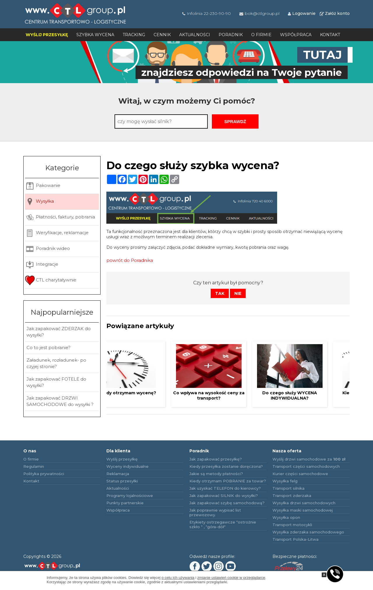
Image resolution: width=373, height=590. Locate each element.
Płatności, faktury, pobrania (60, 217)
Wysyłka (39, 201)
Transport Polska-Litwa (295, 539)
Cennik (162, 34)
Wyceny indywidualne (127, 466)
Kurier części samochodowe (300, 473)
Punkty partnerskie (125, 502)
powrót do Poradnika (129, 260)
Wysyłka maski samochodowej (302, 510)
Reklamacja (117, 473)
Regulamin (33, 466)
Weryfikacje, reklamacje (57, 233)
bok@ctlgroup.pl (258, 13)
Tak (219, 293)
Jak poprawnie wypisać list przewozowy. (215, 512)
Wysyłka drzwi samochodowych (303, 502)
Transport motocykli (292, 524)
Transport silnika (288, 488)
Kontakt (330, 34)
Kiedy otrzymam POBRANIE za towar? (227, 481)
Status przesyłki (122, 481)
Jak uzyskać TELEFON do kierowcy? (225, 488)
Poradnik (231, 34)
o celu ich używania (177, 577)
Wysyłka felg (285, 481)
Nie (237, 293)
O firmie (261, 34)
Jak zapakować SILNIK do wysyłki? (223, 495)
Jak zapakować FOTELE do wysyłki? (56, 382)
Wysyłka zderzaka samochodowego (308, 532)
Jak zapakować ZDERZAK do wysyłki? (59, 332)
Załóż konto (334, 13)
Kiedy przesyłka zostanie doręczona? (226, 466)
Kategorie (62, 168)
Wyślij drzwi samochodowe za (308, 459)
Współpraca (296, 34)
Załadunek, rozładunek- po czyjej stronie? (56, 363)
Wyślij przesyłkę (47, 34)
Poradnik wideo (47, 249)
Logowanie (301, 13)
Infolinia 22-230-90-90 (206, 13)
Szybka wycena (95, 34)
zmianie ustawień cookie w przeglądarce (231, 577)
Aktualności (194, 34)
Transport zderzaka (291, 495)
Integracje (41, 264)
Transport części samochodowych (306, 466)
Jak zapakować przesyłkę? (215, 459)
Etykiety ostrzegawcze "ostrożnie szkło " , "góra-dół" (222, 524)
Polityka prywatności (43, 473)
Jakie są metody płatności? (216, 473)
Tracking (134, 34)
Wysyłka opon (286, 517)
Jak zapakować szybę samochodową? (227, 502)
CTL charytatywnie (50, 280)
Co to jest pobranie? (49, 347)
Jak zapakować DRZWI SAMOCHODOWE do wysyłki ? (60, 401)
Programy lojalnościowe (129, 495)
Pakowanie (42, 186)
